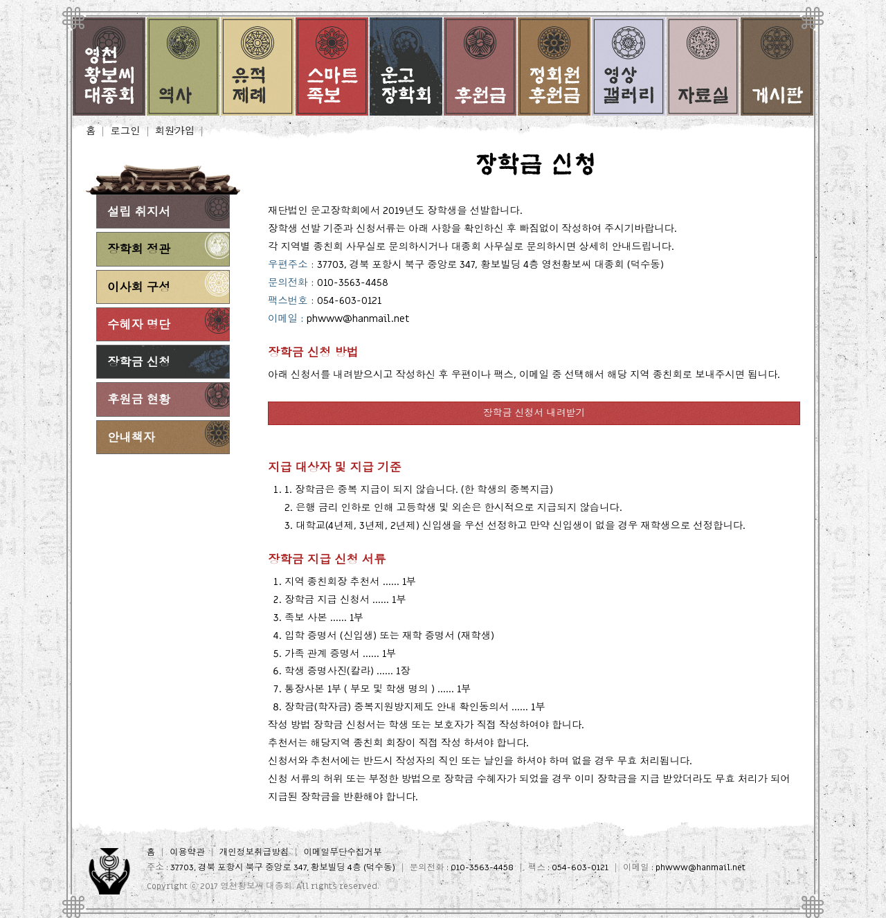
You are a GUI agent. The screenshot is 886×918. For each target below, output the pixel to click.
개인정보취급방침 (254, 852)
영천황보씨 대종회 (256, 886)
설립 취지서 (138, 212)
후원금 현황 (138, 400)
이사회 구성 (138, 288)
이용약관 (187, 852)
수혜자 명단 (138, 325)
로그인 (125, 131)
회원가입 (175, 131)
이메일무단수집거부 (342, 852)
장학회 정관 (138, 250)
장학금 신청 (138, 362)
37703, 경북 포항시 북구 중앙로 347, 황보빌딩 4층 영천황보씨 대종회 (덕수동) (490, 264)
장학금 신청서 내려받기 (534, 413)
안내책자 (131, 438)
